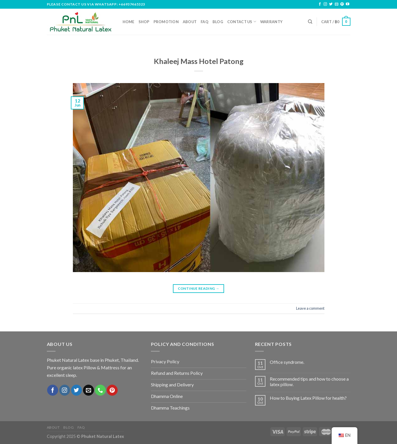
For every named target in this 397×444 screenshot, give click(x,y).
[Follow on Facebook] (320, 4)
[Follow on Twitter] (331, 4)
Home (128, 21)
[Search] (310, 21)
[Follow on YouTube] (347, 4)
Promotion (166, 21)
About (190, 21)
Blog (218, 21)
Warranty (271, 21)
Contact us (241, 21)
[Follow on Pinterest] (342, 4)
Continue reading (198, 288)
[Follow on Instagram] (325, 4)
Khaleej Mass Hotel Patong (198, 61)
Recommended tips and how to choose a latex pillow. (309, 381)
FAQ (204, 21)
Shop (144, 21)
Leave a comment (310, 308)
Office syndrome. (287, 362)
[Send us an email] (336, 4)
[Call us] (100, 390)
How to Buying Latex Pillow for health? (308, 398)
